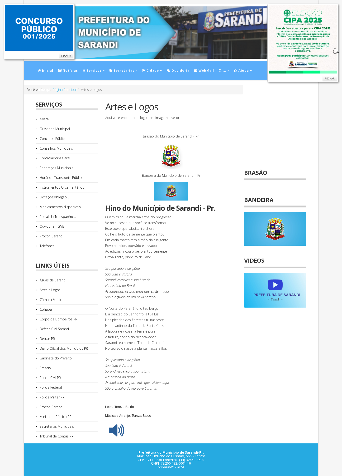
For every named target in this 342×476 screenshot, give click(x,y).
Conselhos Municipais (56, 148)
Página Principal (64, 89)
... (222, 70)
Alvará (44, 119)
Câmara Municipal (53, 299)
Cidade (150, 70)
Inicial (45, 70)
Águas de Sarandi (52, 280)
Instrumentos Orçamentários (61, 187)
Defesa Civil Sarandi (54, 329)
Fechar (66, 55)
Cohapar (46, 309)
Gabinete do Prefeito (55, 358)
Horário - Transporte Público (61, 177)
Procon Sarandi (51, 236)
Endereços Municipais (56, 168)
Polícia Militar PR (51, 397)
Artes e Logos (50, 290)
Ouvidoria (178, 70)
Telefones (46, 246)
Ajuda (241, 70)
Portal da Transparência (57, 216)
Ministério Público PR (55, 416)
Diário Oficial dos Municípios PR (63, 348)
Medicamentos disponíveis (60, 207)
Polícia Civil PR (50, 377)
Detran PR (47, 338)
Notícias (68, 70)
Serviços (92, 70)
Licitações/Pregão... (54, 197)
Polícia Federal (50, 387)
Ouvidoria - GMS (52, 226)
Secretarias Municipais (56, 426)
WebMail (204, 70)
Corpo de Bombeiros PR (58, 319)
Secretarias (121, 70)
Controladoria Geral (54, 158)
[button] (337, 52)
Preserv (45, 368)
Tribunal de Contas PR (56, 436)
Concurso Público (52, 138)
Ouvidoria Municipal (54, 129)
